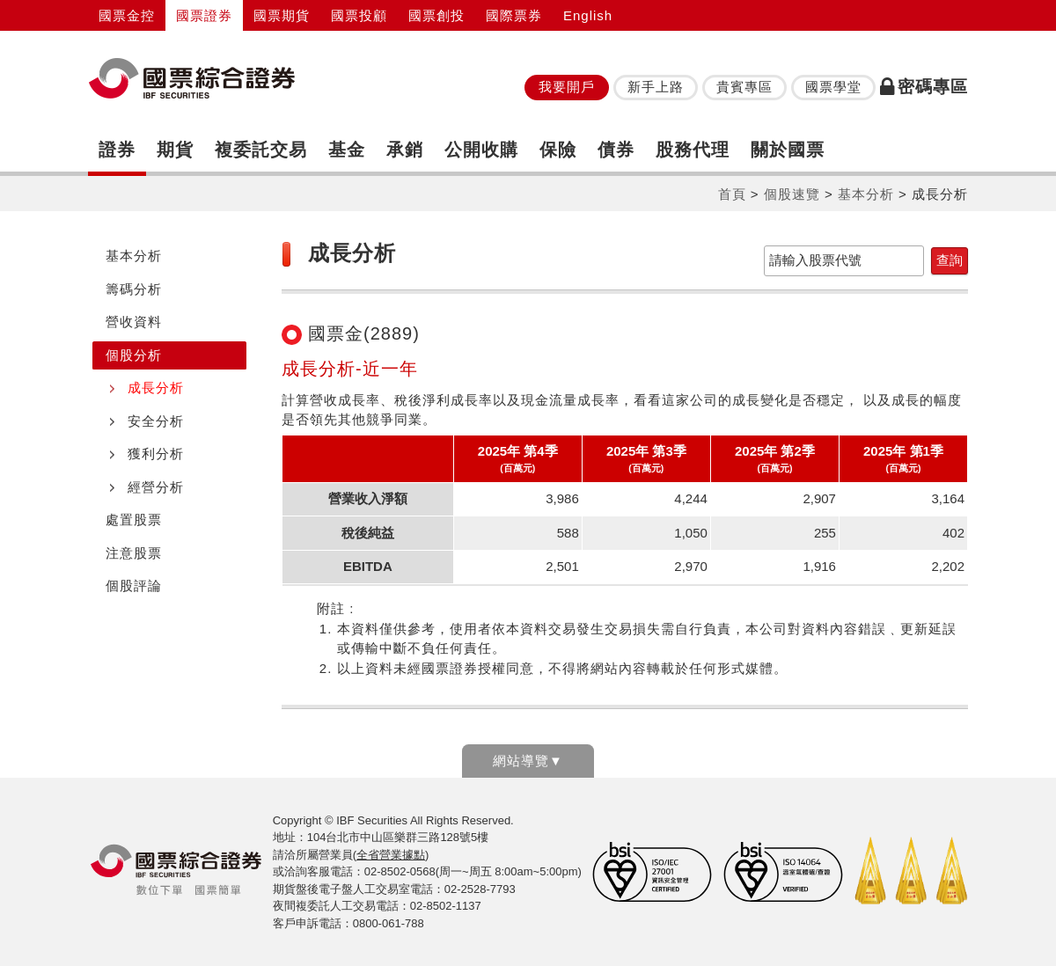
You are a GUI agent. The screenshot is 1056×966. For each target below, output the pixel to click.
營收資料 (134, 321)
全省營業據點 (390, 854)
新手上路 (655, 86)
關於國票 (788, 149)
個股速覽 (792, 194)
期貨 (175, 149)
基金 (346, 149)
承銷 (404, 149)
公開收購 (481, 149)
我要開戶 (567, 86)
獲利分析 (156, 453)
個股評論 (134, 585)
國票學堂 (833, 86)
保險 (557, 149)
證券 (117, 149)
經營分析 (156, 486)
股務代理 (693, 149)
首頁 (732, 194)
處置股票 (134, 519)
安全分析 (156, 420)
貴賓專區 (744, 86)
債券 (616, 149)
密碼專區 (924, 87)
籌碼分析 (134, 289)
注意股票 (134, 552)
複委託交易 (261, 149)
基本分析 (866, 194)
